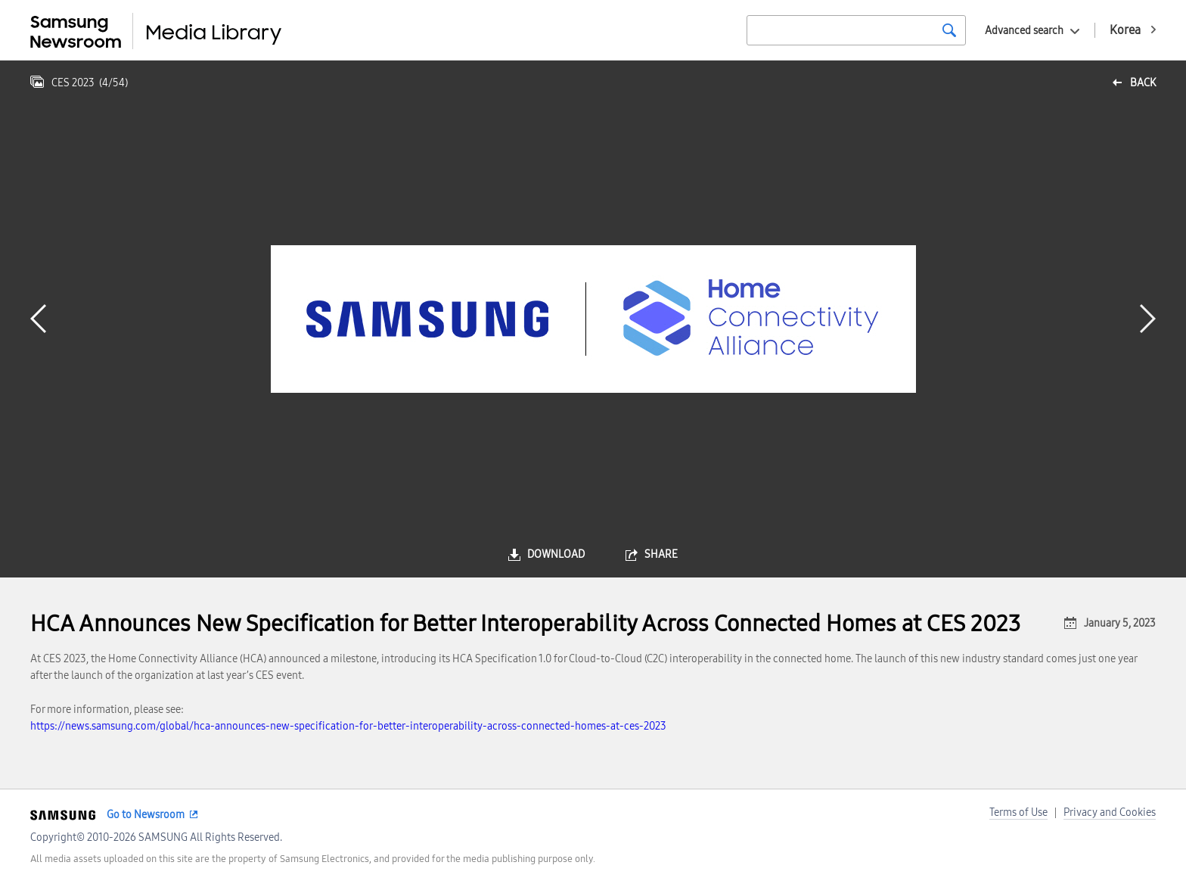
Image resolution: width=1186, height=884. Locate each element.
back (1143, 82)
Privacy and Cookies (1109, 812)
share (661, 554)
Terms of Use (1018, 812)
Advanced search (1024, 30)
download (556, 554)
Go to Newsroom (146, 814)
